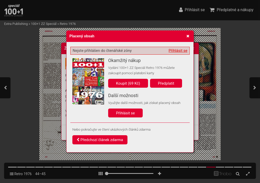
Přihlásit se (178, 50)
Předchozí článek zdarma (100, 140)
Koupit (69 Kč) (128, 83)
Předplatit (166, 83)
